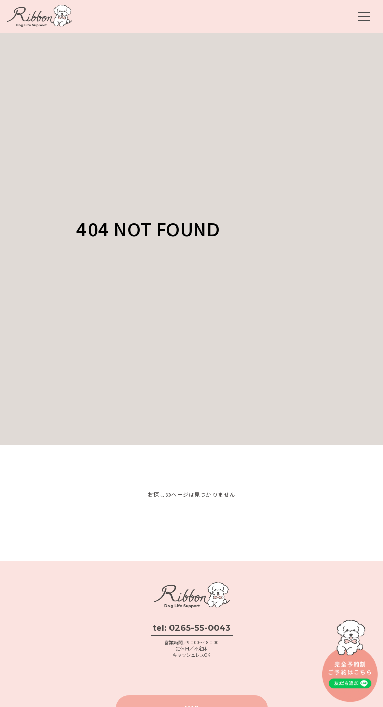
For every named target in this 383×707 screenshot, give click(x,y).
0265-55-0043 (199, 628)
